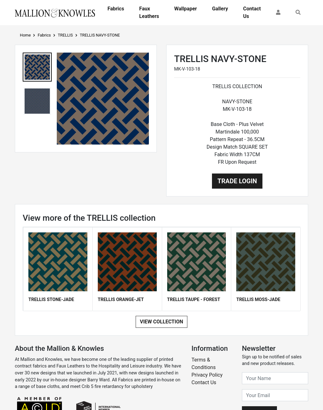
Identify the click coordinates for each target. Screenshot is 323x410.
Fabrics (116, 9)
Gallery (220, 9)
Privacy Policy (207, 375)
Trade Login (237, 181)
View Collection (161, 322)
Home (25, 35)
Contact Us (252, 12)
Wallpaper (185, 9)
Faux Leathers (149, 12)
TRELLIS (65, 35)
